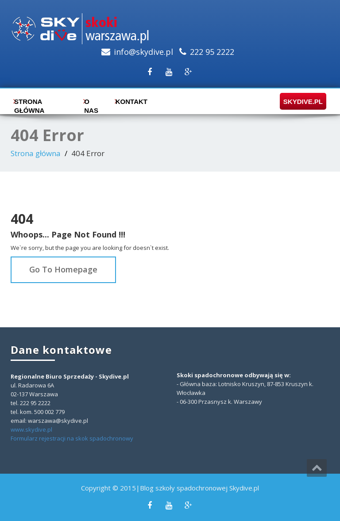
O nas (91, 104)
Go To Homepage (63, 269)
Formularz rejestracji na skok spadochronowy (72, 438)
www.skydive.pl (31, 429)
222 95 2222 (212, 51)
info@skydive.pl (143, 51)
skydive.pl (300, 101)
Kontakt (129, 101)
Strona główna (29, 104)
